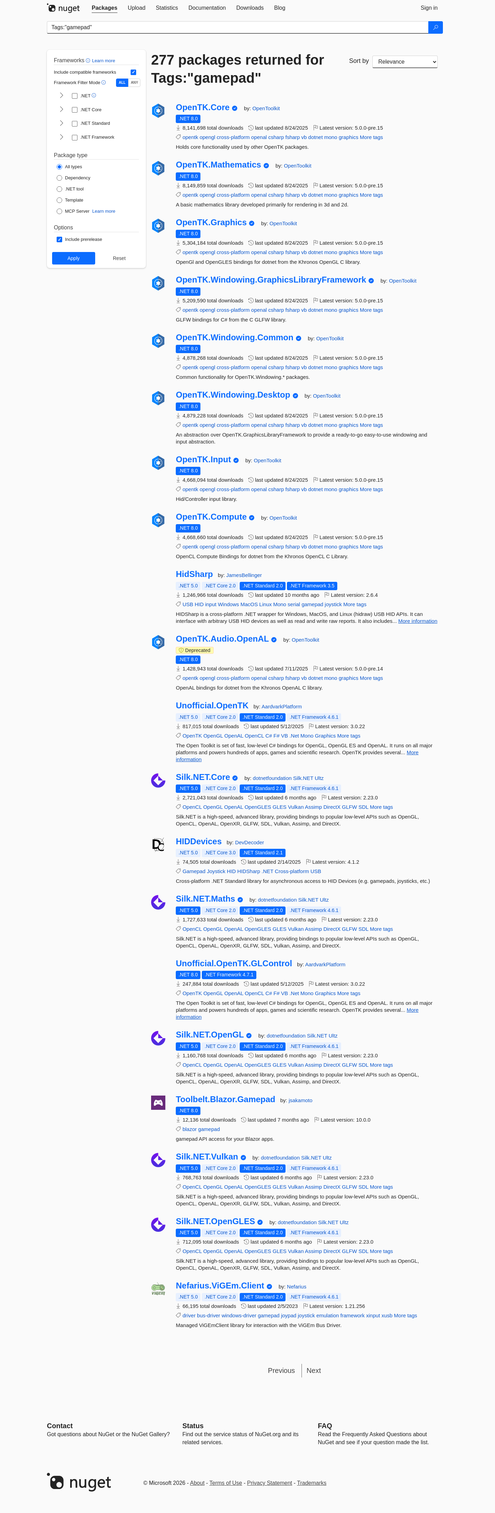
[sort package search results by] (405, 62)
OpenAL (234, 736)
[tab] (104, 8)
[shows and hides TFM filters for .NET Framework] (61, 138)
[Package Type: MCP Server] (73, 211)
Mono (279, 604)
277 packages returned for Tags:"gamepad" (237, 69)
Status (193, 1426)
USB (187, 604)
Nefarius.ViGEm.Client (220, 1286)
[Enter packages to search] (238, 27)
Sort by (359, 60)
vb (304, 137)
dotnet (315, 137)
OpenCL (254, 736)
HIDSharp (248, 871)
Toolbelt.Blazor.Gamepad (225, 1099)
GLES (280, 807)
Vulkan (296, 807)
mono (330, 137)
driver (189, 1315)
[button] (89, 60)
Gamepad (193, 871)
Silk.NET (304, 778)
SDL (363, 807)
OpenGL (213, 736)
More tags (371, 137)
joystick (333, 604)
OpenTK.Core (203, 107)
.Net (294, 736)
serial (294, 604)
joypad (288, 1315)
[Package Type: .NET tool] (70, 189)
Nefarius (296, 1287)
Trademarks (312, 1483)
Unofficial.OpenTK (212, 705)
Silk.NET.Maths (205, 899)
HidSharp (194, 574)
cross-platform (233, 137)
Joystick (216, 871)
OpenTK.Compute (211, 517)
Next (314, 1370)
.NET (267, 871)
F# (276, 736)
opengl (207, 137)
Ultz (319, 778)
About (197, 1483)
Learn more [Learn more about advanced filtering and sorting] (103, 60)
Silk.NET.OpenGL (210, 1035)
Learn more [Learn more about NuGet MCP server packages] (103, 211)
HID (199, 604)
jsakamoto (300, 1100)
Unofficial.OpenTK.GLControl (234, 963)
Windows (228, 604)
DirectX (331, 807)
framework (352, 1315)
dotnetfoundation (273, 778)
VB (284, 736)
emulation (327, 1315)
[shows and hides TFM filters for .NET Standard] (61, 124)
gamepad (312, 604)
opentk (190, 137)
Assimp (313, 807)
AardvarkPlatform (282, 706)
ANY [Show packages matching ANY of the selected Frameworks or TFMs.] (134, 82)
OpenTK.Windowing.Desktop (233, 395)
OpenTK (192, 736)
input (210, 604)
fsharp (292, 137)
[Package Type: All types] (69, 166)
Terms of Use (225, 1483)
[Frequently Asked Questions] (325, 1426)
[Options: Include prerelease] (79, 239)
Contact (60, 1426)
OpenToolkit (266, 108)
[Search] (435, 27)
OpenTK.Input (203, 459)
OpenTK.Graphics (211, 222)
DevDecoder (249, 842)
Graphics (325, 736)
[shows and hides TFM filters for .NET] (61, 96)
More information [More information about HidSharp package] (418, 621)
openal (259, 137)
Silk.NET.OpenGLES (215, 1221)
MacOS (249, 604)
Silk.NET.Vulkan (207, 1157)
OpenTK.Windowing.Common (234, 337)
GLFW (349, 807)
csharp (276, 137)
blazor (189, 1129)
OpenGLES (258, 807)
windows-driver (239, 1315)
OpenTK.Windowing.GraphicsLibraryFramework (271, 280)
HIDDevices (199, 841)
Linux (265, 604)
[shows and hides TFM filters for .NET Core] (61, 110)
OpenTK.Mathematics (218, 165)
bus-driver (208, 1315)
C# (268, 736)
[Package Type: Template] (70, 200)
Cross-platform (292, 871)
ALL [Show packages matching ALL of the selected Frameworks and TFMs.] (122, 82)
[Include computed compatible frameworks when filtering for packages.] (133, 72)
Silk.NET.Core (203, 777)
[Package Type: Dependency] (73, 178)
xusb (387, 1315)
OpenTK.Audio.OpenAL (222, 639)
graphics (348, 137)
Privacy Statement (269, 1483)
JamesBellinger (244, 575)
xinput (373, 1315)
